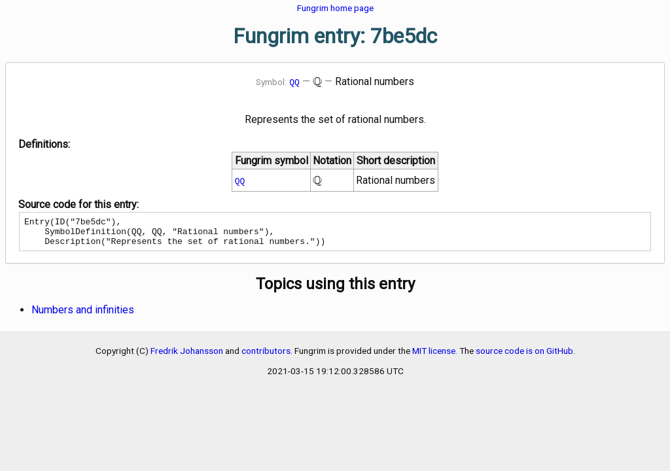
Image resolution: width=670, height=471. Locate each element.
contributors (266, 356)
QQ (294, 82)
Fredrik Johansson (186, 356)
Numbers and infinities (82, 315)
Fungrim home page (335, 8)
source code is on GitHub (524, 356)
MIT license (433, 356)
